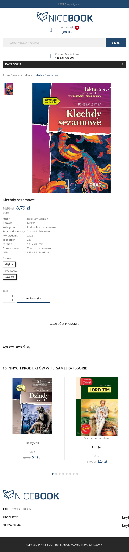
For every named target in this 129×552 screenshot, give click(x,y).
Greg (27, 346)
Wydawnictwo (12, 347)
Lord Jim (97, 447)
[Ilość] (7, 298)
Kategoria (13, 64)
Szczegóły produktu (64, 323)
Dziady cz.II (32, 443)
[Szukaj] (64, 42)
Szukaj (116, 42)
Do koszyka (33, 298)
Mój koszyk (64, 30)
